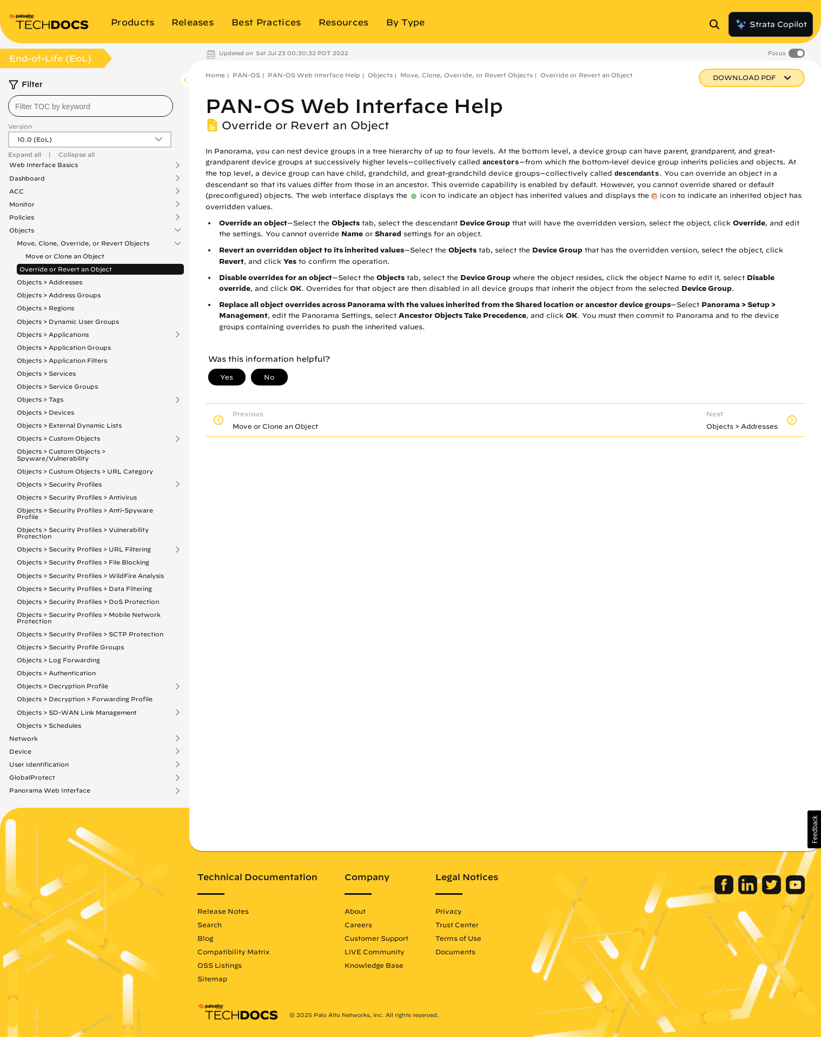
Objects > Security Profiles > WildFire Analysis (90, 575)
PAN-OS (246, 74)
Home (215, 74)
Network (23, 738)
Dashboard (27, 178)
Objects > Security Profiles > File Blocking (83, 562)
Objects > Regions (45, 307)
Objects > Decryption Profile (62, 686)
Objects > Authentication (56, 672)
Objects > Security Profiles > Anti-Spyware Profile (85, 513)
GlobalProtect (32, 777)
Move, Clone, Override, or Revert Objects (83, 243)
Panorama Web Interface (49, 790)
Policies (21, 217)
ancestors (500, 163)
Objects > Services (46, 373)
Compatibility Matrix (233, 951)
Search (209, 924)
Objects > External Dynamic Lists (69, 425)
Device (20, 751)
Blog (205, 938)
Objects (21, 230)
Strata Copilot (770, 24)
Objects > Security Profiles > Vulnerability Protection (83, 533)
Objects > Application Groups (64, 347)
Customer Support (376, 938)
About (355, 911)
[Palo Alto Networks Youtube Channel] (795, 891)
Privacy (448, 911)
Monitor (22, 204)
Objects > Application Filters (62, 360)
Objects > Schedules (49, 725)
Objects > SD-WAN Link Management (77, 712)
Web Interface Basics (43, 165)
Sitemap (212, 978)
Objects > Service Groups (57, 386)
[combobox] (90, 106)
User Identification (39, 764)
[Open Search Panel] (718, 24)
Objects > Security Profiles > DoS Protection (88, 601)
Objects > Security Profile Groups (70, 646)
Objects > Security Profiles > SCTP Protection (90, 633)
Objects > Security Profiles (59, 484)
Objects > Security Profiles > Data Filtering (84, 588)
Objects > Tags (40, 399)
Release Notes (223, 911)
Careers (358, 924)
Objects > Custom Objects (58, 438)
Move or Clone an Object (64, 256)
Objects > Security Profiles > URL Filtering (84, 549)
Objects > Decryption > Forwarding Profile (85, 698)
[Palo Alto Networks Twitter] (772, 891)
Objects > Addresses (49, 281)
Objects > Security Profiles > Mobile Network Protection (89, 617)
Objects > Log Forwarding (58, 659)
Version (20, 126)
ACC (16, 191)
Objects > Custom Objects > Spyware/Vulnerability (61, 454)
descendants (636, 174)
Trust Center (457, 924)
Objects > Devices (45, 412)
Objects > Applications (53, 334)
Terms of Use (458, 938)
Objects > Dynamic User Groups (68, 321)
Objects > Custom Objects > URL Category (85, 471)
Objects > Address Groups (59, 294)
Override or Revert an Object (65, 268)
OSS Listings (219, 965)
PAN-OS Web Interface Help (314, 74)
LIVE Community (375, 951)
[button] (814, 829)
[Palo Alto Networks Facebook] (725, 891)
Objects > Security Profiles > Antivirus (77, 497)
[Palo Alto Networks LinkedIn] (748, 891)
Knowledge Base (374, 965)
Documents (455, 951)
